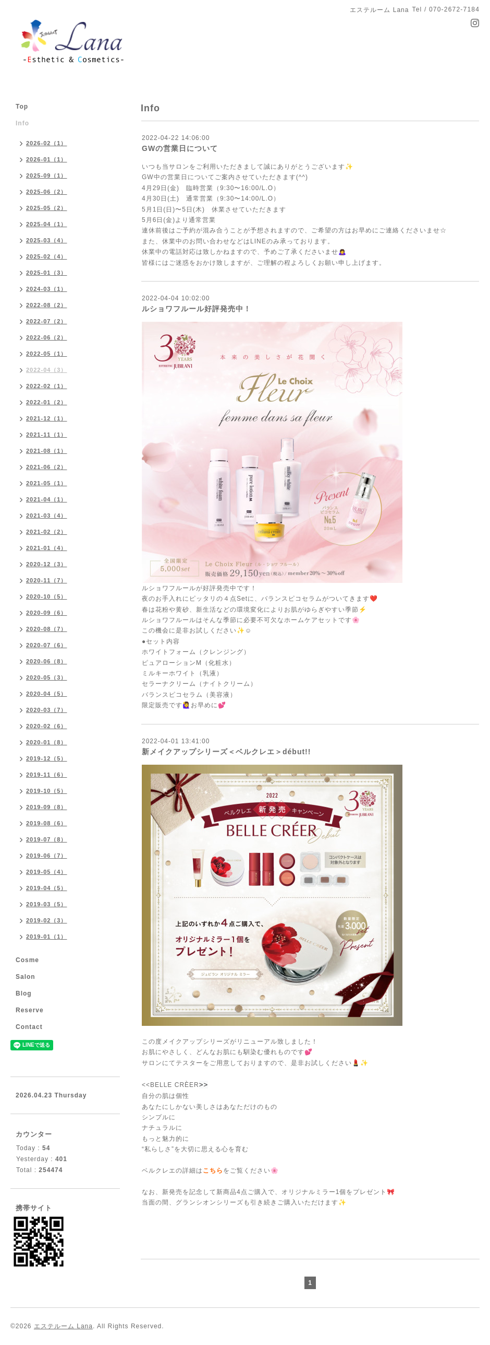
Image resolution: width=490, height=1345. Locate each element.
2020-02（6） (46, 726)
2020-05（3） (46, 677)
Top (22, 106)
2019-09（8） (46, 807)
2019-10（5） (46, 791)
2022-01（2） (46, 402)
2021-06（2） (46, 467)
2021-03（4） (46, 515)
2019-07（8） (46, 839)
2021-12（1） (46, 418)
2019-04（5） (46, 888)
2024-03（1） (46, 289)
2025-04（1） (46, 224)
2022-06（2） (46, 337)
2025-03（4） (46, 240)
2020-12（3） (46, 564)
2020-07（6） (46, 645)
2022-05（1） (46, 353)
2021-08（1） (46, 451)
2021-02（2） (46, 532)
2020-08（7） (46, 629)
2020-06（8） (46, 661)
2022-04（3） (46, 370)
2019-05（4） (46, 872)
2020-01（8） (46, 742)
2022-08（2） (46, 305)
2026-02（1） (46, 143)
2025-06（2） (46, 192)
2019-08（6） (46, 823)
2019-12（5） (46, 758)
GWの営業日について (180, 148)
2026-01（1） (46, 159)
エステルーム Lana (63, 1326)
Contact (29, 1027)
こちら (213, 1170)
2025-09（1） (46, 175)
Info (22, 123)
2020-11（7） (46, 580)
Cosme (27, 960)
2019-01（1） (46, 936)
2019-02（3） (46, 920)
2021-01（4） (46, 548)
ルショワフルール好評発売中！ (196, 309)
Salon (25, 976)
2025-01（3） (46, 273)
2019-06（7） (46, 855)
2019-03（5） (46, 904)
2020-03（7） (46, 710)
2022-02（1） (46, 386)
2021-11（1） (46, 434)
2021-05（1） (46, 483)
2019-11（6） (46, 774)
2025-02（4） (46, 256)
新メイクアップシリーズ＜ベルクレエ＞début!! (226, 751)
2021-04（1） (46, 499)
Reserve (30, 1010)
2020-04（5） (46, 694)
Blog (24, 993)
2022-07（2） (46, 321)
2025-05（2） (46, 208)
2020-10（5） (46, 596)
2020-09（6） (46, 613)
